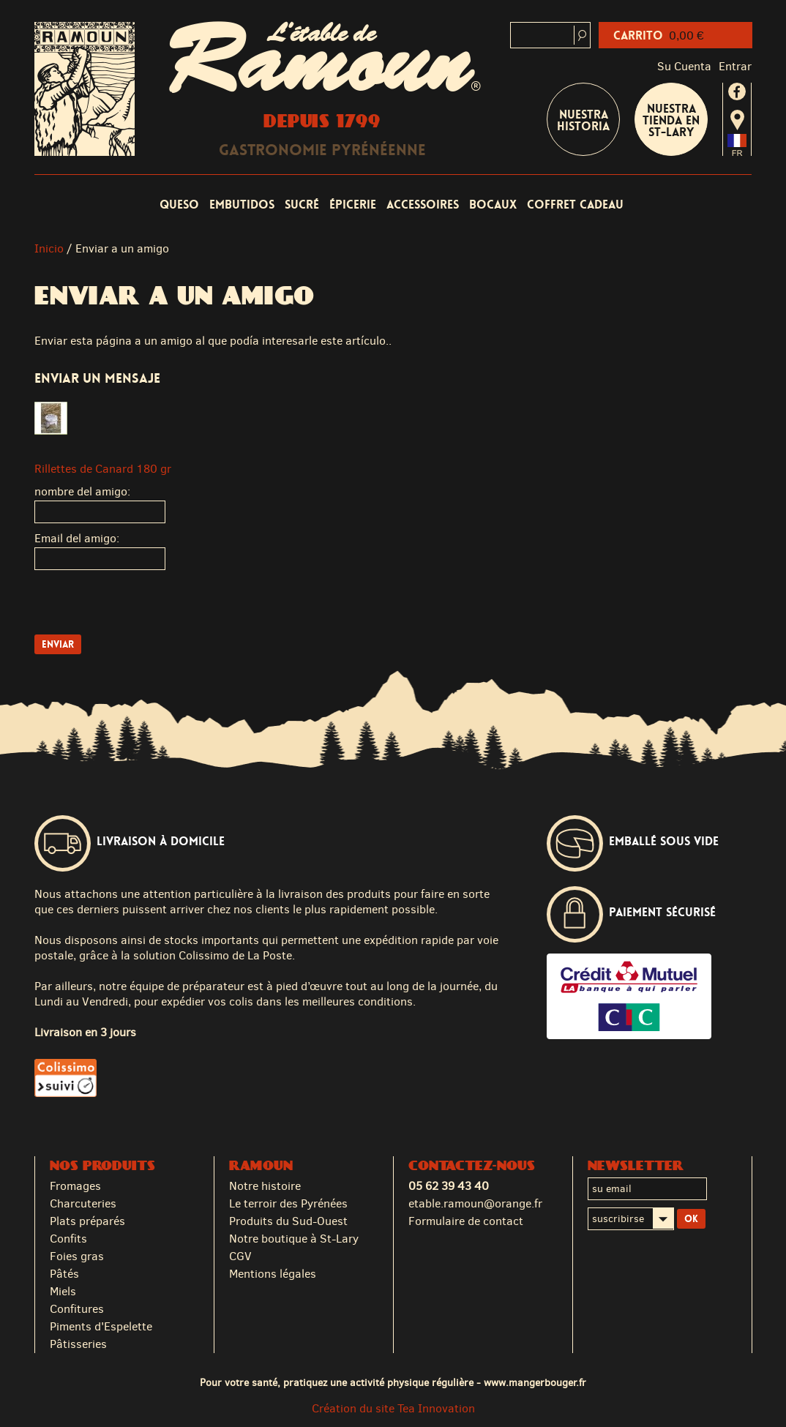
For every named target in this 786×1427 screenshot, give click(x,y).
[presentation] (145, 605)
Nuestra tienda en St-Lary (671, 120)
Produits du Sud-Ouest (288, 1221)
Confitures (77, 1308)
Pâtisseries (78, 1344)
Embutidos (241, 204)
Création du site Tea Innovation (393, 1408)
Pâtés (64, 1273)
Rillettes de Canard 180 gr (102, 468)
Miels (63, 1291)
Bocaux (493, 204)
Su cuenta (684, 66)
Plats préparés (87, 1221)
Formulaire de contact (465, 1221)
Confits (68, 1238)
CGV (240, 1256)
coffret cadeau (575, 204)
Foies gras (77, 1256)
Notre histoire (265, 1186)
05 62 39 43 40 (448, 1186)
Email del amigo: (76, 538)
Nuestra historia (583, 120)
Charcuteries (83, 1203)
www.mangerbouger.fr (535, 1382)
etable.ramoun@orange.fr (475, 1203)
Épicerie (352, 204)
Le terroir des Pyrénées (288, 1203)
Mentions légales (272, 1273)
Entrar (735, 66)
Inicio (49, 248)
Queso (179, 204)
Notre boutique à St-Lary (294, 1238)
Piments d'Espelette (101, 1326)
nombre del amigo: (82, 491)
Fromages (75, 1186)
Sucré (302, 204)
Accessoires (422, 204)
